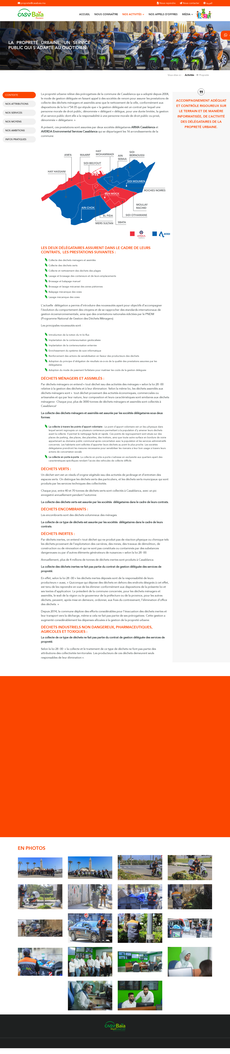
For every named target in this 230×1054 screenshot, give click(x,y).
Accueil (84, 14)
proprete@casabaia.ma (31, 3)
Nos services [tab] (12, 112)
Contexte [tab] (10, 95)
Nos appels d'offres (163, 14)
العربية (207, 3)
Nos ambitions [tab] (13, 130)
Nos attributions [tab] (15, 104)
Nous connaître (106, 14)
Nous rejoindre (166, 3)
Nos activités (132, 14)
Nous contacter (189, 3)
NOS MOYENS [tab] (12, 121)
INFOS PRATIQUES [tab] (14, 139)
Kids (198, 11)
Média (186, 14)
